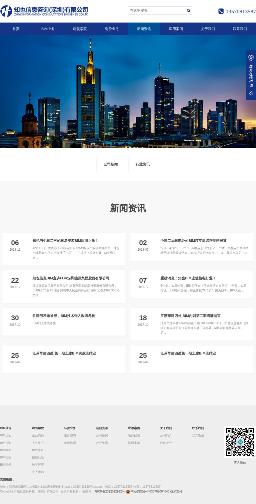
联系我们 (240, 29)
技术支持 (176, 491)
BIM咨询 (5, 443)
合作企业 (166, 443)
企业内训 (38, 435)
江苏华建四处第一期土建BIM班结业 (188, 353)
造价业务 (112, 29)
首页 (16, 29)
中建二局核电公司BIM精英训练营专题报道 (193, 241)
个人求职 (38, 472)
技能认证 (38, 457)
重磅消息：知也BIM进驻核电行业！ (188, 278)
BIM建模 (5, 464)
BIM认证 (5, 435)
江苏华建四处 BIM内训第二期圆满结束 (190, 316)
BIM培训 (37, 450)
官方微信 (198, 435)
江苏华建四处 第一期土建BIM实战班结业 (64, 353)
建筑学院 (80, 29)
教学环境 (38, 464)
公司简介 (166, 435)
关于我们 (208, 29)
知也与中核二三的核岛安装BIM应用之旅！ (65, 241)
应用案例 (176, 29)
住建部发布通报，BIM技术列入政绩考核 (63, 316)
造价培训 (70, 443)
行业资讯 (143, 164)
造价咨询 (70, 435)
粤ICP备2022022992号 (109, 491)
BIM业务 (48, 29)
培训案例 (134, 443)
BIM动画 (5, 457)
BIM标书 (5, 450)
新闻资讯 (144, 29)
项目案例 (134, 435)
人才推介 (38, 443)
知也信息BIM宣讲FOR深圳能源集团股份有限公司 (70, 278)
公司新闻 (111, 164)
